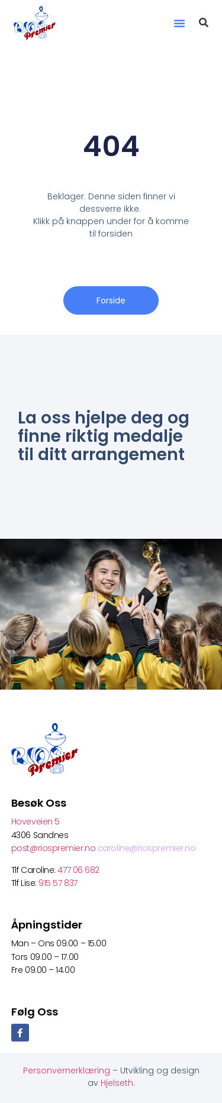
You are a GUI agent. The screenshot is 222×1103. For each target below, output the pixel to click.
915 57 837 (58, 883)
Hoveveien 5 (35, 821)
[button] (179, 23)
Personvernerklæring (67, 1070)
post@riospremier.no (54, 848)
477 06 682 (79, 870)
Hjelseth (117, 1083)
